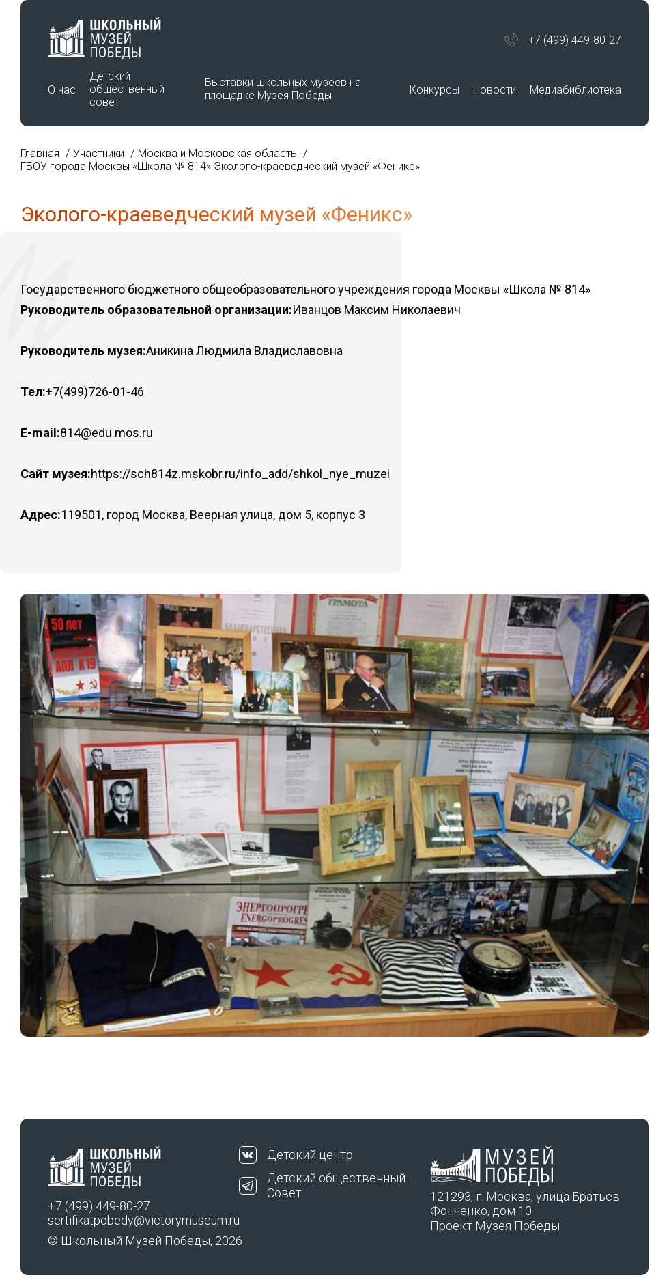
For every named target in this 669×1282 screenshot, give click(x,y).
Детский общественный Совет (336, 1185)
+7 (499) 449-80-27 (574, 39)
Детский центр (310, 1154)
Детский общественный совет (127, 89)
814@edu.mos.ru (106, 433)
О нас (62, 89)
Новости (494, 89)
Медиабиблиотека (575, 89)
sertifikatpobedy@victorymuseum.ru (143, 1220)
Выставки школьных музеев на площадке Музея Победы (283, 89)
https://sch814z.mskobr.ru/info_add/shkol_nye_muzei (240, 473)
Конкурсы (434, 89)
